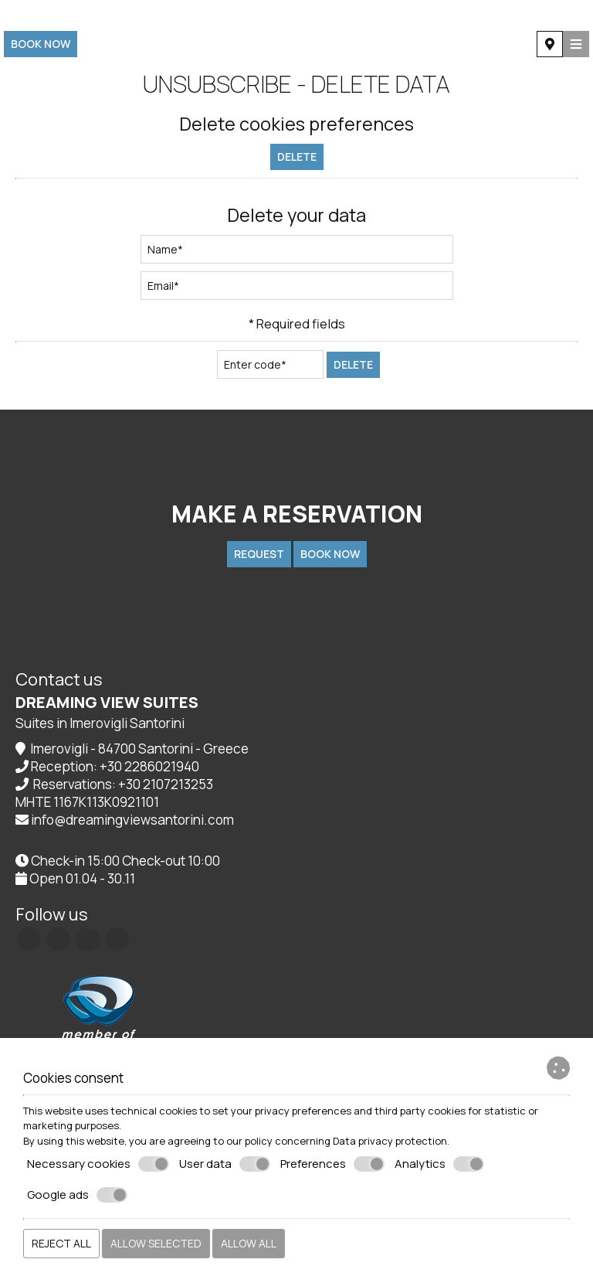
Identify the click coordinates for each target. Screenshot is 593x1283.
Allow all (248, 1243)
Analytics (439, 1164)
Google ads (77, 1195)
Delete (297, 156)
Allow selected (156, 1243)
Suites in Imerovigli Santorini (100, 723)
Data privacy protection (390, 1141)
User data (224, 1164)
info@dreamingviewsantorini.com (132, 820)
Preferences (332, 1164)
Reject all (61, 1243)
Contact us (59, 679)
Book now (40, 43)
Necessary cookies (98, 1164)
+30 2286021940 (149, 766)
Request (259, 553)
